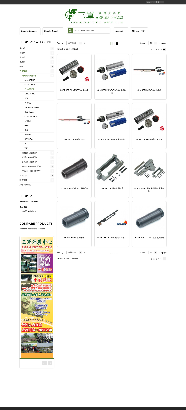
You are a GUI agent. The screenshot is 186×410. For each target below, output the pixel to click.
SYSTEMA (29, 112)
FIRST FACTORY (32, 107)
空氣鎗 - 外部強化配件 (31, 171)
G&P (26, 126)
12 (151, 43)
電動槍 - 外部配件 (29, 153)
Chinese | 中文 (153, 2)
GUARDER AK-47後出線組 (74, 139)
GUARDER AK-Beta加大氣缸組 (149, 139)
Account (119, 31)
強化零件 (23, 71)
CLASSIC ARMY (31, 116)
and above (29, 211)
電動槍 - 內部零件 (29, 76)
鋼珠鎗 (22, 62)
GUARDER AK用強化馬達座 (112, 188)
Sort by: (60, 43)
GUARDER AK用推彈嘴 (74, 237)
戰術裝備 (23, 180)
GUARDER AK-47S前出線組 (149, 90)
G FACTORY (30, 85)
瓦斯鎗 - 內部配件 (29, 157)
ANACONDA (30, 80)
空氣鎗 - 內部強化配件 (31, 166)
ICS (26, 130)
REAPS (28, 135)
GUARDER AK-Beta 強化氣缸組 (111, 139)
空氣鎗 (22, 57)
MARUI (28, 121)
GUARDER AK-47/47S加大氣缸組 (74, 90)
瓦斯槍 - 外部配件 (29, 162)
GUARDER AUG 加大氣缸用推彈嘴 (149, 237)
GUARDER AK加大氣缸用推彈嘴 (74, 188)
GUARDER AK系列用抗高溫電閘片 (111, 237)
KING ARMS (30, 94)
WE (26, 148)
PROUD (28, 103)
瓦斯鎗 (22, 53)
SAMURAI (29, 139)
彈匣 (21, 66)
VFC (26, 144)
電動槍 (22, 48)
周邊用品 (23, 175)
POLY (27, 98)
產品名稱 (72, 43)
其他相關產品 (25, 185)
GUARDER (29, 89)
